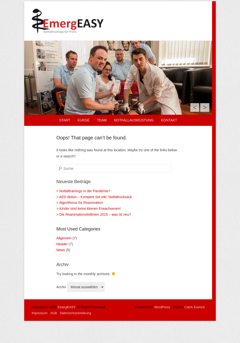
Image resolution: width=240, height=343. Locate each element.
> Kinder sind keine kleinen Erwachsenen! (88, 208)
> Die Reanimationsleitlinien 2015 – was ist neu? (93, 214)
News (60, 250)
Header (62, 244)
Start (64, 120)
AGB (53, 313)
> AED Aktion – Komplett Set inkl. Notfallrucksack (94, 197)
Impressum (39, 313)
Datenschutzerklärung (75, 313)
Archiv (61, 287)
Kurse (83, 120)
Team (102, 120)
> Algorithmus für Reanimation (79, 203)
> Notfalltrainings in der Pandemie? (83, 191)
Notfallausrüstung (133, 120)
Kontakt (169, 120)
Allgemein (63, 238)
